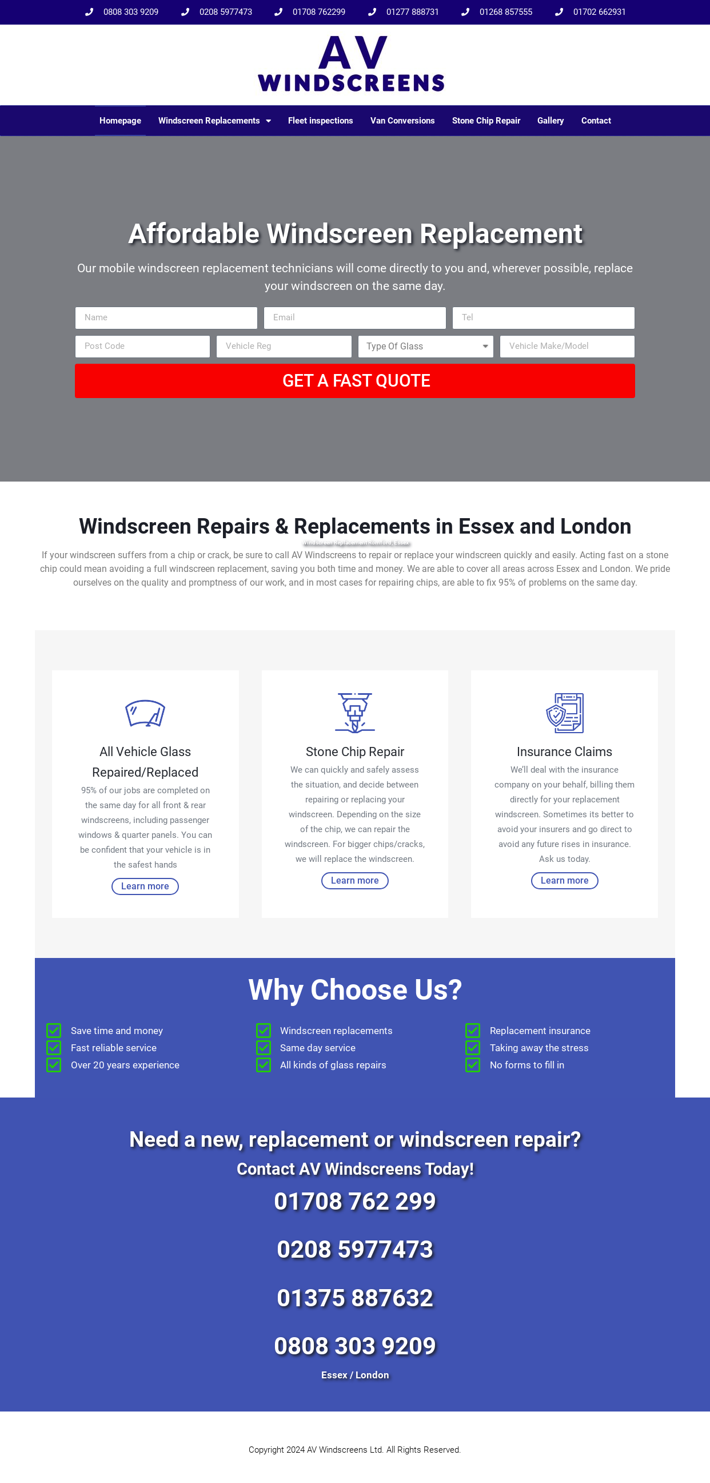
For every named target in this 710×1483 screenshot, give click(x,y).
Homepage (120, 121)
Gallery (550, 121)
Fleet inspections (320, 121)
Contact (596, 121)
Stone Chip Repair (486, 121)
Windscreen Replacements (214, 121)
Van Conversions (402, 121)
